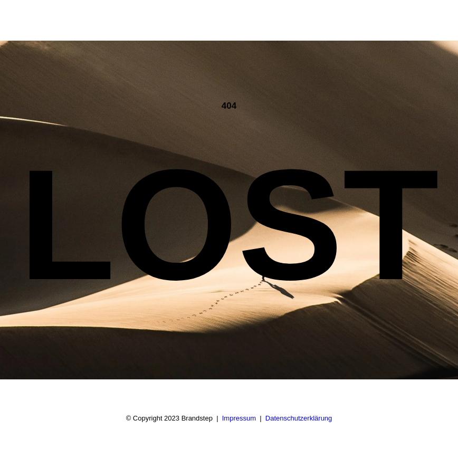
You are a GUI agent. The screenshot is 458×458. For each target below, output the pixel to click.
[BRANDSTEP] (60, 20)
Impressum (239, 418)
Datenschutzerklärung (298, 418)
